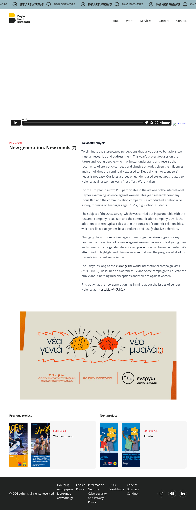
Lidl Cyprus (151, 431)
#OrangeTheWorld (128, 266)
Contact (181, 21)
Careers (164, 21)
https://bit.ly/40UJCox (111, 289)
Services (145, 21)
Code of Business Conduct (133, 489)
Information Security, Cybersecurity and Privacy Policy (97, 493)
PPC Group (16, 142)
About (115, 21)
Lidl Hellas (59, 431)
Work (129, 21)
